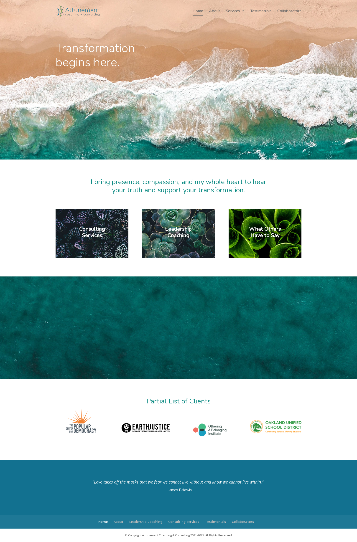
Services (233, 11)
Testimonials (260, 11)
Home (198, 11)
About (214, 11)
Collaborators (289, 11)
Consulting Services (183, 521)
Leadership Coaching (145, 521)
